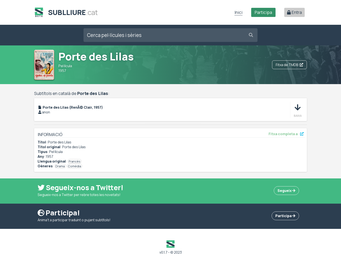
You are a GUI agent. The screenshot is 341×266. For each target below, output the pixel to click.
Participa (263, 12)
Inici (238, 12)
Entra (294, 12)
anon (46, 112)
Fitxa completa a (286, 133)
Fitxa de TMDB (289, 64)
